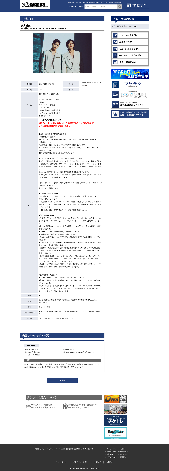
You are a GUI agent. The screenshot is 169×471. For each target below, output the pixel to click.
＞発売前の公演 (110, 452)
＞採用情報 (122, 457)
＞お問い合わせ (110, 457)
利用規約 (98, 462)
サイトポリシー (62, 462)
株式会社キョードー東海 (44, 449)
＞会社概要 (109, 454)
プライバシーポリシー (81, 462)
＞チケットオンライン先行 (115, 449)
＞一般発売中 (123, 452)
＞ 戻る (62, 380)
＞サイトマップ (123, 454)
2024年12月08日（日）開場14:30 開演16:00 (56, 318)
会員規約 (109, 462)
